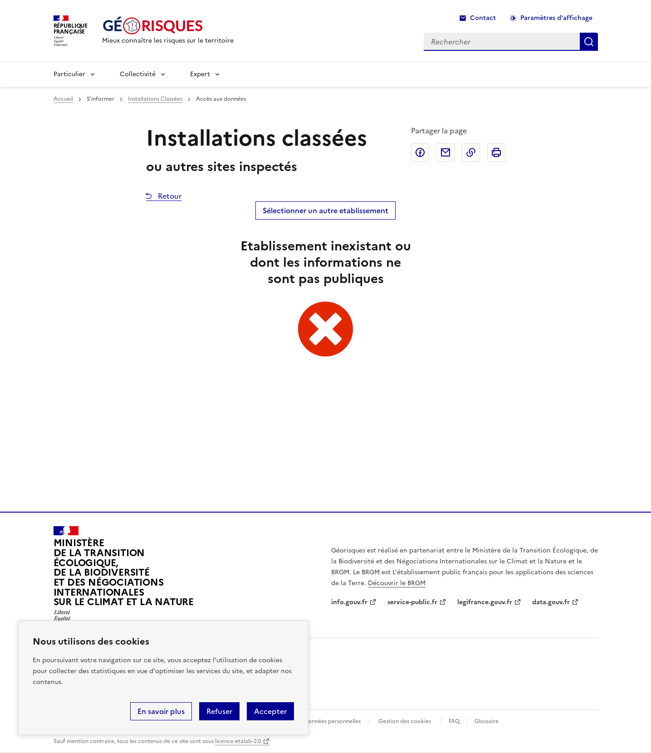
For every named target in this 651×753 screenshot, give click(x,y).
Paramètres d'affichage (556, 18)
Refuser (219, 711)
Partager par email (445, 152)
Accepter (270, 711)
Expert (200, 74)
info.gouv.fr (349, 602)
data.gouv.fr (551, 602)
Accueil (63, 99)
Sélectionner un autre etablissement (325, 210)
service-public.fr (412, 602)
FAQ (454, 721)
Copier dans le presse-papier (471, 152)
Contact (483, 18)
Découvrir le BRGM (397, 583)
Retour (168, 196)
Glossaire (487, 721)
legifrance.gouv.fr (484, 602)
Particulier (69, 74)
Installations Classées (155, 99)
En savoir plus (161, 711)
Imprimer (496, 152)
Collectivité (138, 74)
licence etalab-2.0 (238, 741)
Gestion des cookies (404, 721)
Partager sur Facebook (420, 152)
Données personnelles (332, 721)
